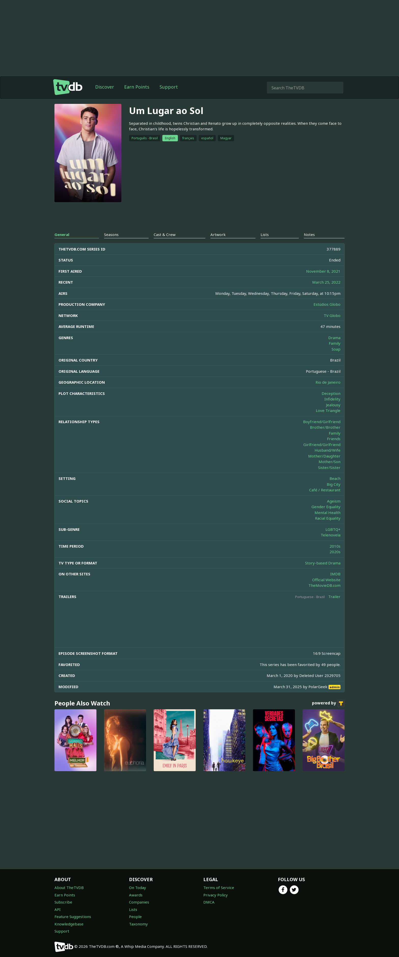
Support (169, 87)
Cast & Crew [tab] (165, 234)
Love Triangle (328, 410)
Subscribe (63, 902)
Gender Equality (325, 506)
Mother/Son (329, 461)
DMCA (209, 902)
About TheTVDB (69, 887)
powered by (328, 703)
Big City (333, 484)
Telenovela (330, 534)
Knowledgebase (68, 923)
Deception (331, 393)
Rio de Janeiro (328, 382)
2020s (335, 551)
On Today (137, 887)
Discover (104, 87)
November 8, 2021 (323, 271)
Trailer (334, 596)
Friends (333, 438)
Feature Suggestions (72, 916)
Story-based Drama (322, 562)
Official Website (326, 579)
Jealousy (333, 404)
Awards (135, 894)
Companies (139, 902)
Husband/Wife (327, 450)
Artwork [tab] (218, 234)
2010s (335, 546)
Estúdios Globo (327, 304)
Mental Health (327, 512)
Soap (336, 349)
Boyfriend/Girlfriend (321, 421)
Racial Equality (327, 518)
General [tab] (61, 234)
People (135, 916)
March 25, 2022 (326, 282)
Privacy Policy (215, 894)
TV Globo (332, 315)
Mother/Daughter (324, 456)
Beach (335, 478)
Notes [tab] (309, 234)
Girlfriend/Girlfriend (321, 444)
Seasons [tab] (111, 234)
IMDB (335, 573)
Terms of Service (218, 887)
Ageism (333, 501)
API (57, 909)
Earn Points (136, 87)
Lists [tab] (265, 234)
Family (334, 343)
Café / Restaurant (324, 489)
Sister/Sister (329, 467)
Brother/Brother (325, 427)
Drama (334, 337)
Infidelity (332, 398)
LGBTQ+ (332, 529)
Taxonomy (138, 923)
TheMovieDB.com (324, 585)
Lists (133, 909)
